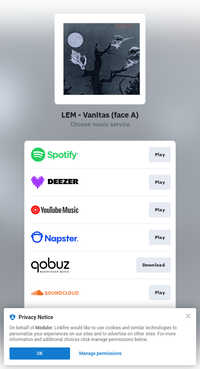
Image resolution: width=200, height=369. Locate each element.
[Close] (188, 316)
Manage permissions (100, 353)
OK (40, 353)
